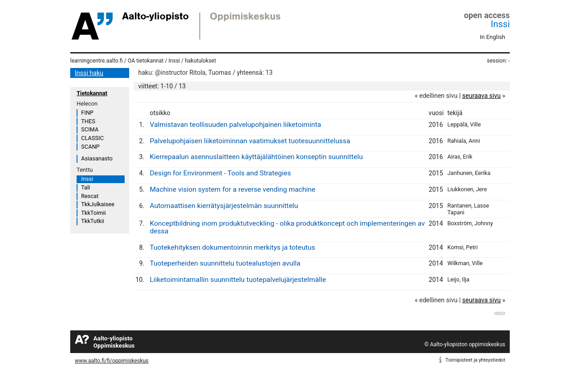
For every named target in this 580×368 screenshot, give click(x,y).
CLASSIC (92, 138)
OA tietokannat (146, 61)
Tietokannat (92, 93)
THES (88, 121)
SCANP (90, 146)
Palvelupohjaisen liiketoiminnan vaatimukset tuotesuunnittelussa (250, 141)
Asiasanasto (96, 158)
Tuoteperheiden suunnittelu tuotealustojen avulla (225, 263)
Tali (85, 187)
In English (492, 37)
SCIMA (89, 129)
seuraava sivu (481, 95)
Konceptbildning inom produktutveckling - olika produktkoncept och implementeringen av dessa (287, 227)
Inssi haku (89, 73)
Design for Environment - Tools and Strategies (220, 173)
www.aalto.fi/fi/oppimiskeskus (112, 361)
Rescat (90, 196)
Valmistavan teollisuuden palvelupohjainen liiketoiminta (235, 125)
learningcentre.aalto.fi (96, 61)
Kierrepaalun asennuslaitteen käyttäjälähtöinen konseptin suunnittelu (256, 157)
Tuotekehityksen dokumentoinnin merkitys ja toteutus (232, 247)
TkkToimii (93, 212)
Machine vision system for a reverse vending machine (232, 189)
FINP (87, 112)
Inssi (500, 24)
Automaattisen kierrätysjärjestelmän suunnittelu (224, 206)
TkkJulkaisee (97, 204)
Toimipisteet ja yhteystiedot (475, 360)
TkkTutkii (92, 221)
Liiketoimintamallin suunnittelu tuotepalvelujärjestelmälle (238, 280)
